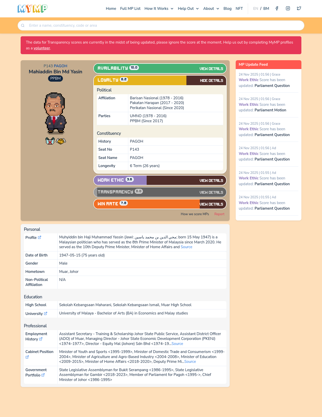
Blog (228, 8)
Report (219, 214)
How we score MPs (195, 214)
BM (266, 8)
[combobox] (165, 25)
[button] (50, 140)
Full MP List (130, 8)
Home (111, 8)
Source (186, 246)
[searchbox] (165, 25)
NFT (239, 8)
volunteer (42, 48)
